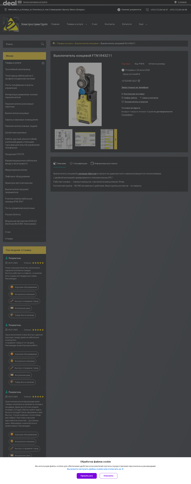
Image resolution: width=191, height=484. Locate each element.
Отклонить (109, 476)
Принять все (87, 476)
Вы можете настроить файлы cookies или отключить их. (94, 469)
